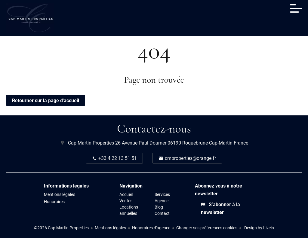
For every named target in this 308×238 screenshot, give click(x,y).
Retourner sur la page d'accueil (45, 100)
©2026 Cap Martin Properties (61, 227)
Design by (258, 227)
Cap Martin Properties (91, 142)
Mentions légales (110, 227)
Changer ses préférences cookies (206, 227)
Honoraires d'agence (151, 227)
